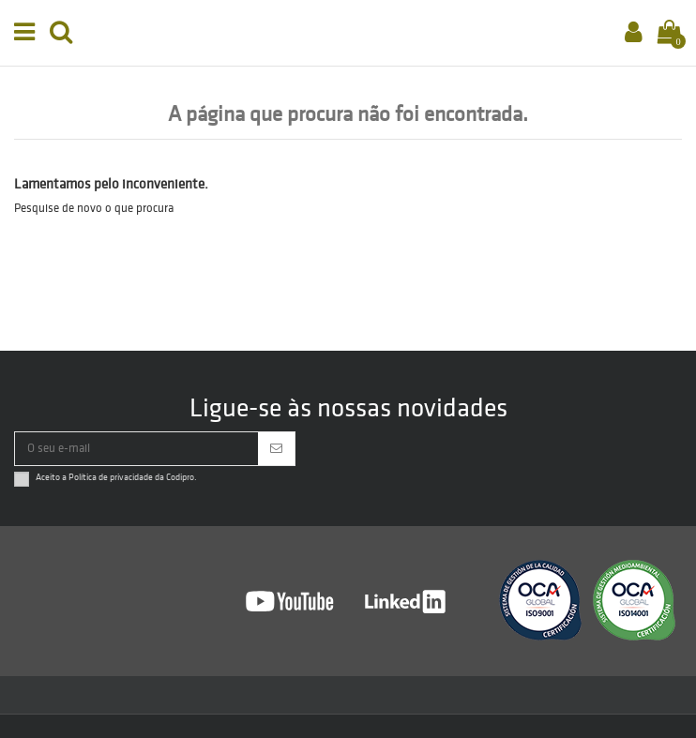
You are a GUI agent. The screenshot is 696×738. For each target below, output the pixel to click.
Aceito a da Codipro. (116, 477)
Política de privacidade (110, 477)
